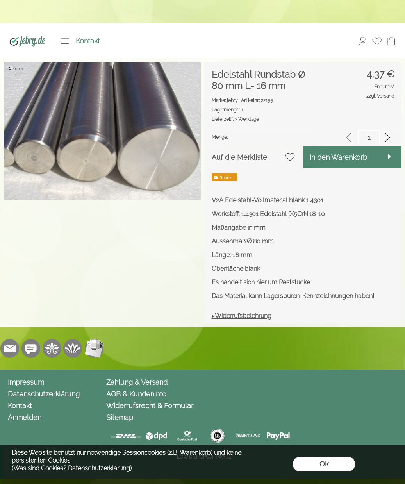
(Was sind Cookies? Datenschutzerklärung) (72, 468)
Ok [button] (323, 464)
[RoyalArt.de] (52, 348)
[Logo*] (27, 32)
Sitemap (119, 417)
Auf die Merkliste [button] (239, 157)
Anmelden (24, 417)
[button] (65, 41)
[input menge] (369, 137)
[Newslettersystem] (94, 348)
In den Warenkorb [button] (338, 157)
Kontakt (88, 41)
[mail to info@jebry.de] (10, 348)
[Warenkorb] (391, 41)
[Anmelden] (363, 41)
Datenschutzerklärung (44, 394)
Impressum (26, 382)
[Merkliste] (377, 41)
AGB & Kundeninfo (136, 394)
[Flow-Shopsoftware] (73, 348)
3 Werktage (235, 119)
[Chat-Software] (31, 348)
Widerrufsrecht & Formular (149, 406)
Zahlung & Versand (137, 382)
